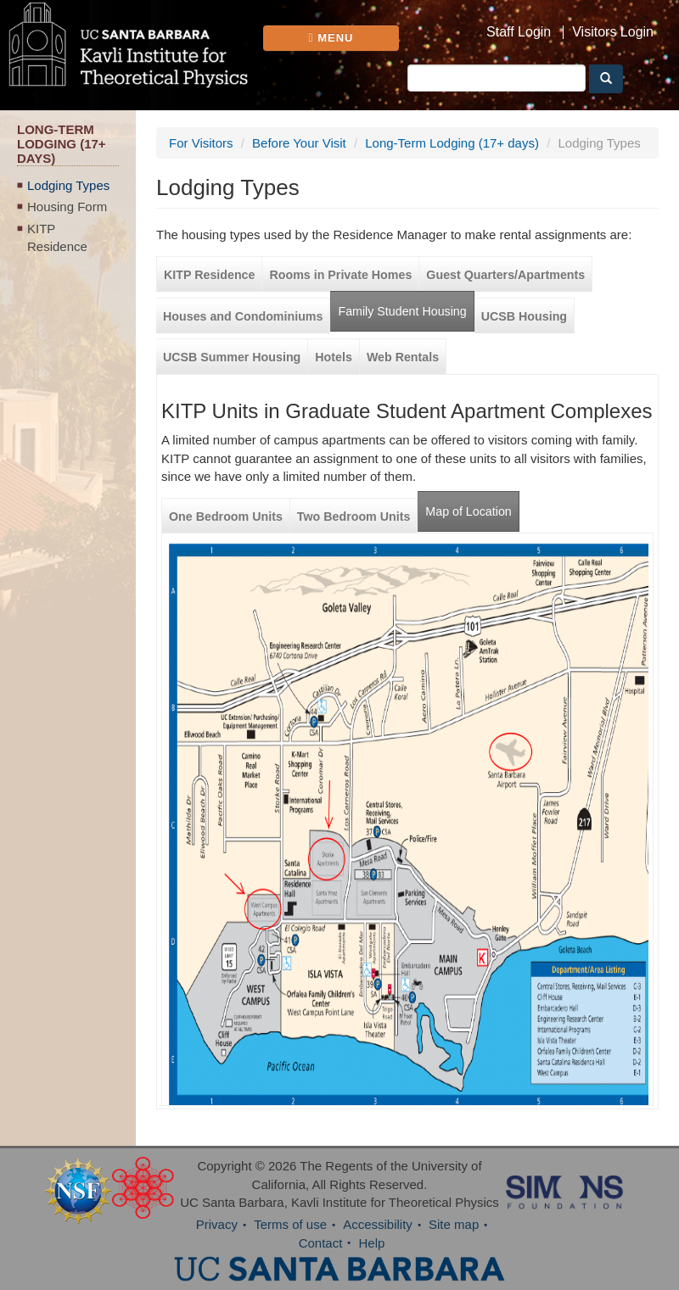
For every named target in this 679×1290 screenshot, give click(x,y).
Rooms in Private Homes (340, 275)
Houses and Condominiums (243, 316)
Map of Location (468, 511)
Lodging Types (68, 185)
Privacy (217, 1224)
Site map (454, 1224)
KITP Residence (57, 237)
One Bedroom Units (226, 516)
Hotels (333, 357)
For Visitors (201, 143)
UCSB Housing (524, 316)
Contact (321, 1243)
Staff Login (518, 32)
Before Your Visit (299, 143)
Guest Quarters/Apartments (505, 275)
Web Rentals (403, 357)
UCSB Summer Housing (231, 357)
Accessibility (377, 1224)
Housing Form (67, 206)
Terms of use (290, 1224)
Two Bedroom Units (354, 516)
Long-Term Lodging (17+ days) (452, 143)
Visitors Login (613, 32)
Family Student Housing (402, 311)
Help (372, 1243)
